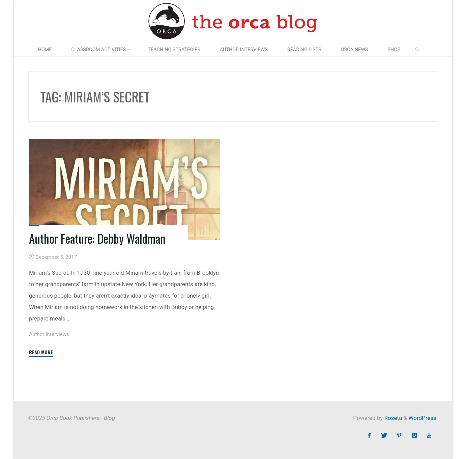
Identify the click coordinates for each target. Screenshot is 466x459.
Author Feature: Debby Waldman (97, 238)
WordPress (422, 418)
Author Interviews (49, 334)
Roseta (392, 418)
